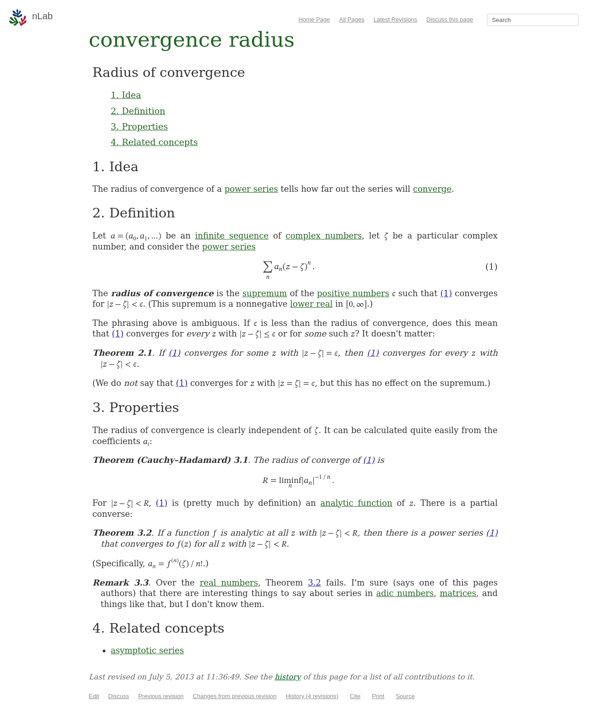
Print (378, 696)
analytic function (356, 503)
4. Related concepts (154, 142)
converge (432, 189)
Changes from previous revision (234, 696)
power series (251, 189)
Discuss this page (449, 19)
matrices (458, 593)
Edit (94, 696)
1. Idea (126, 95)
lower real (311, 304)
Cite (355, 696)
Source (405, 696)
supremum (265, 293)
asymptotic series (147, 650)
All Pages (351, 19)
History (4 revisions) (312, 696)
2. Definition (138, 111)
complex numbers (324, 235)
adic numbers (405, 593)
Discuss (118, 696)
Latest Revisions (395, 19)
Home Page (314, 19)
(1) (446, 293)
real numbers (229, 582)
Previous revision (160, 696)
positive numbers (353, 293)
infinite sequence (232, 235)
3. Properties (139, 126)
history (288, 677)
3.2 (314, 582)
